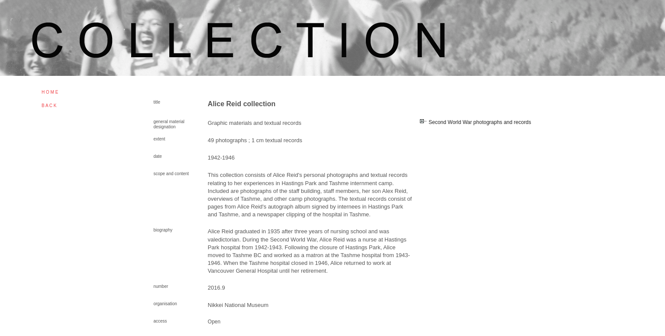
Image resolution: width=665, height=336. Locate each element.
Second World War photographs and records (480, 122)
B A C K (49, 105)
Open (214, 322)
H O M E (50, 92)
